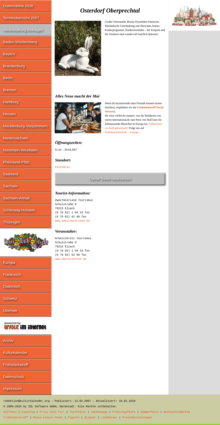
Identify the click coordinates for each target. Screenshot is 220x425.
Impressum (12, 388)
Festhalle (62, 167)
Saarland (10, 174)
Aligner (90, 417)
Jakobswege (99, 412)
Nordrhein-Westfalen (20, 150)
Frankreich (12, 275)
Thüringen (11, 222)
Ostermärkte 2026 (18, 6)
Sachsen (10, 186)
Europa (9, 262)
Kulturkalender (15, 353)
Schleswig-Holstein (19, 210)
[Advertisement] (110, 103)
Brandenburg (14, 66)
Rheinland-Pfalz (16, 162)
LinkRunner (109, 417)
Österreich (11, 286)
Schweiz (10, 298)
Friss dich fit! (52, 412)
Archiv (8, 341)
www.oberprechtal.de (70, 259)
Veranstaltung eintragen (23, 30)
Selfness (10, 412)
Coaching (28, 412)
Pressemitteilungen (137, 417)
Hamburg (11, 102)
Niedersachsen (15, 138)
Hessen (9, 114)
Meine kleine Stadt (48, 417)
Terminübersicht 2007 (21, 18)
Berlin (8, 78)
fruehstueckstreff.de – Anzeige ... (123, 132)
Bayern (9, 54)
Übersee (10, 310)
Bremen (9, 90)
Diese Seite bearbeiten (110, 178)
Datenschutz (13, 377)
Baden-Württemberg (20, 42)
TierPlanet (77, 412)
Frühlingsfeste (123, 412)
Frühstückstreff (15, 365)
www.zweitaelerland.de (72, 220)
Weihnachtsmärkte (176, 412)
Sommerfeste (149, 412)
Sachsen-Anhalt (16, 198)
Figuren (73, 417)
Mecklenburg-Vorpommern (25, 126)
